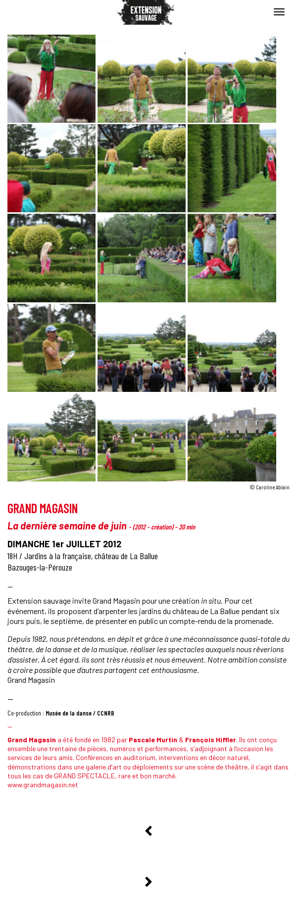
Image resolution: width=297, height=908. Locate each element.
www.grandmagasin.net (42, 784)
